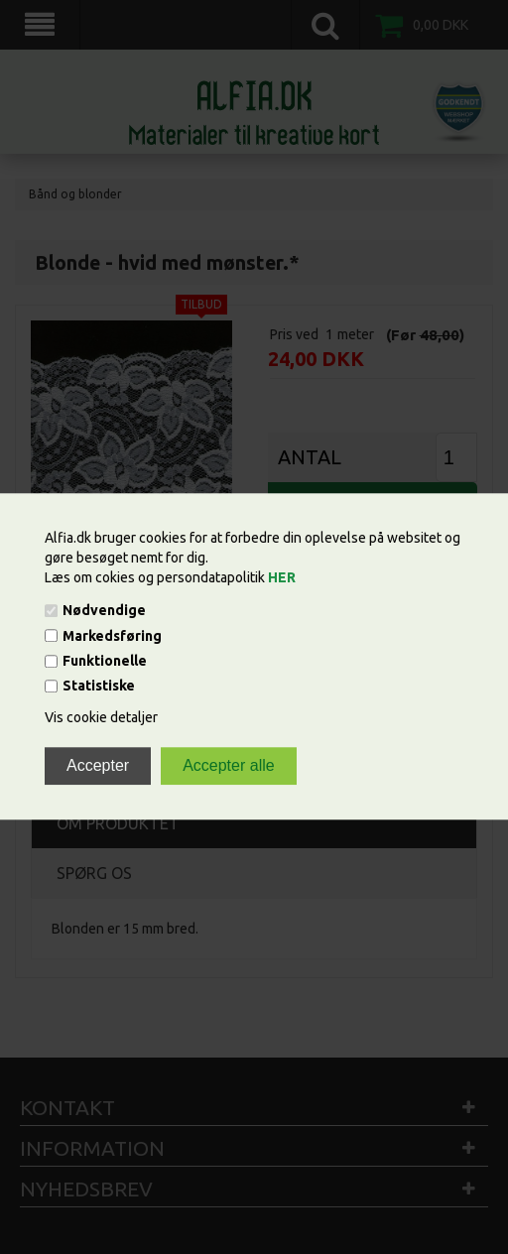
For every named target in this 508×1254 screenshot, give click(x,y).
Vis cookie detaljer (101, 718)
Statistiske (99, 686)
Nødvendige (104, 611)
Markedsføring (112, 636)
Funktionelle (105, 661)
